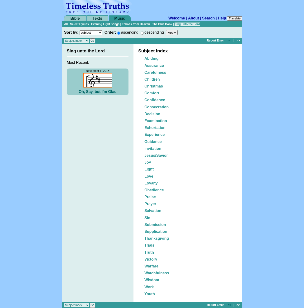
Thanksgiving (156, 238)
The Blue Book (162, 24)
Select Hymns (79, 24)
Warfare (151, 266)
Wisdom (151, 280)
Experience (154, 135)
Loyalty (151, 183)
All (66, 24)
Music (119, 18)
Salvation (152, 211)
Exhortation (155, 128)
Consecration (156, 107)
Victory (150, 259)
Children (152, 79)
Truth (149, 252)
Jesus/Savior (156, 155)
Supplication (155, 232)
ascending (129, 32)
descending (154, 32)
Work (149, 287)
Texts (97, 18)
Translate (235, 18)
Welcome (176, 18)
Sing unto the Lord (187, 24)
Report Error (215, 40)
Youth (149, 294)
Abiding (151, 58)
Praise (150, 197)
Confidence (154, 100)
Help (222, 18)
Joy (147, 162)
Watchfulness (156, 273)
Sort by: (71, 32)
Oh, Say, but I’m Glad (98, 92)
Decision (152, 114)
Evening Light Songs (105, 24)
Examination (155, 121)
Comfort (151, 93)
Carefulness (155, 72)
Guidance (153, 142)
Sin (147, 218)
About (193, 18)
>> (238, 40)
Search (208, 18)
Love (148, 176)
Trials (149, 245)
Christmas (153, 86)
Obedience (154, 190)
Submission (155, 225)
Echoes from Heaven (136, 24)
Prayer (150, 204)
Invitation (152, 149)
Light (149, 169)
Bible (75, 18)
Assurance (154, 66)
